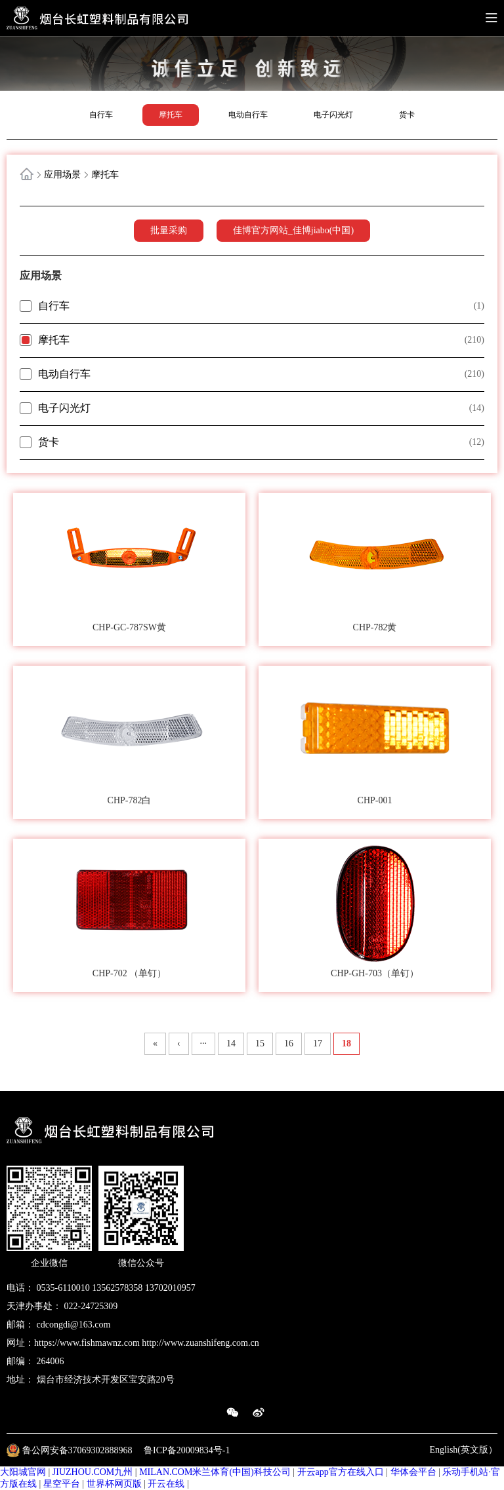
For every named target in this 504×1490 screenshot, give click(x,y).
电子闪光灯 (333, 114)
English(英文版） (463, 1450)
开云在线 (166, 1484)
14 (231, 1043)
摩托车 (170, 114)
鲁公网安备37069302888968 (78, 1450)
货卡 (407, 114)
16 (288, 1043)
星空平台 (61, 1484)
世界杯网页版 (114, 1484)
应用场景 (62, 175)
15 (259, 1043)
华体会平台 (413, 1472)
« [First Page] (155, 1043)
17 (317, 1043)
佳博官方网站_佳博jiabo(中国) (293, 230)
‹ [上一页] (178, 1043)
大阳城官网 (23, 1472)
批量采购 (168, 230)
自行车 (101, 114)
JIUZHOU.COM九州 (92, 1472)
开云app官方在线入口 (340, 1472)
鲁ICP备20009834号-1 (187, 1450)
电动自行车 (248, 114)
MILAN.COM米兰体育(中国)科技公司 (215, 1472)
